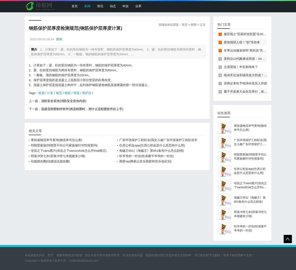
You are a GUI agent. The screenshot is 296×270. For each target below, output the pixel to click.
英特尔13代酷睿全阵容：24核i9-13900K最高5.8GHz (259, 58)
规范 (59, 93)
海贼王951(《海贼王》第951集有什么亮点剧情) (151, 150)
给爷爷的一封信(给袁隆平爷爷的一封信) (146, 156)
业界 (138, 6)
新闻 (87, 6)
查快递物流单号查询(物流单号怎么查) (56, 140)
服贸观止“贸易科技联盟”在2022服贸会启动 (253, 34)
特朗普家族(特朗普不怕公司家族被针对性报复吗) (64, 145)
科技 (126, 6)
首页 (75, 6)
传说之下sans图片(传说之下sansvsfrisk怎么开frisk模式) (68, 150)
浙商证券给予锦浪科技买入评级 (245, 83)
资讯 (100, 6)
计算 (50, 93)
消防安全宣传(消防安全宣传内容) (63, 101)
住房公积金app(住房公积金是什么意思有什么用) (152, 145)
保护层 (86, 93)
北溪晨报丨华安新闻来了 (241, 67)
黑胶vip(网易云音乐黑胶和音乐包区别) (145, 161)
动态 (113, 6)
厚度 (76, 93)
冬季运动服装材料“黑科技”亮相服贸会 (249, 50)
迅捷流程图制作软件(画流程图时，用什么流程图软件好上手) (82, 109)
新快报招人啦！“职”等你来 (242, 42)
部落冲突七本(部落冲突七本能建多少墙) (58, 156)
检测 (41, 93)
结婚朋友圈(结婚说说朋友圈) (50, 161)
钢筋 (68, 93)
